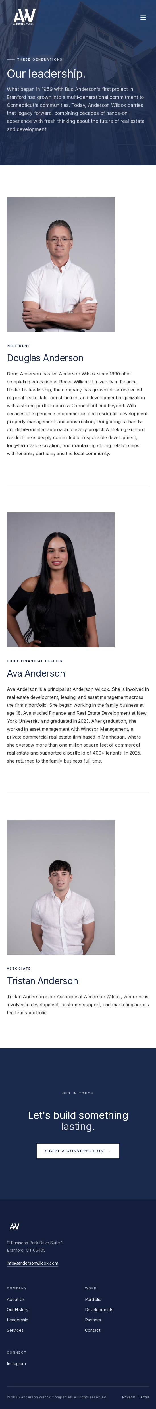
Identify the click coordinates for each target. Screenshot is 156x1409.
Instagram (16, 1363)
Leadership (17, 1320)
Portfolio (93, 1299)
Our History (17, 1309)
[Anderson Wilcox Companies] (24, 18)
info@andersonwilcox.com (32, 1263)
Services (15, 1330)
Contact (92, 1330)
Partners (93, 1320)
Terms (143, 1397)
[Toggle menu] (143, 18)
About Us (16, 1299)
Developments (99, 1309)
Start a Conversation (78, 1151)
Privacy (128, 1397)
